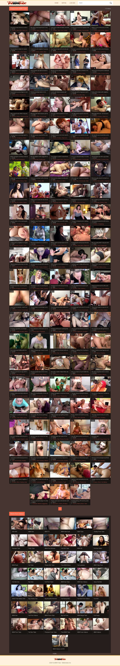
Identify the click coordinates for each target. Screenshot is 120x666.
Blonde (37, 73)
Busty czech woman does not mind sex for (60, 242)
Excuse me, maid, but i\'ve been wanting (101, 393)
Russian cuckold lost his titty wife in (80, 49)
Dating (64, 3)
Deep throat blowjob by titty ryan (100, 285)
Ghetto (99, 73)
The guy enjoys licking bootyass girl (80, 393)
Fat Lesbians (81, 565)
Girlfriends (24, 288)
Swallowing (42, 159)
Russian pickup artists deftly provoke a (60, 307)
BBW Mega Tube (82, 615)
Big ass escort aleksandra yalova (59, 70)
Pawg (101, 439)
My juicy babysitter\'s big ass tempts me (101, 242)
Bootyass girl (95, 436)
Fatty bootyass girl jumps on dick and (19, 264)
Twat (79, 353)
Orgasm (42, 30)
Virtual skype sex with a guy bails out (101, 156)
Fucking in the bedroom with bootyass (60, 199)
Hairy (33, 138)
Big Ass (64, 73)
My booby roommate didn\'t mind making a (40, 457)
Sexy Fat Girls (98, 582)
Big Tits (17, 202)
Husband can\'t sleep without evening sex (80, 264)
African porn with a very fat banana (101, 49)
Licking (107, 73)
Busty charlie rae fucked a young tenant (80, 414)
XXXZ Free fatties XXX (18, 598)
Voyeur (84, 52)
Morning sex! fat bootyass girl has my (40, 113)
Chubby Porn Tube (99, 531)
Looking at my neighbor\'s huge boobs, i (19, 242)
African (77, 482)
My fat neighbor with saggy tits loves (40, 156)
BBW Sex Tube (65, 582)
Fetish (46, 30)
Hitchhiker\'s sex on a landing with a (40, 285)
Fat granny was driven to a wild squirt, (19, 27)
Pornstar (66, 439)
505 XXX (14, 531)
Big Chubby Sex (33, 598)
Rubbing (107, 288)
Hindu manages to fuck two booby (60, 393)
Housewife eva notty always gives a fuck (80, 457)
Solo (39, 138)
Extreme (60, 482)
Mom (33, 52)
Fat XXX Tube (65, 548)
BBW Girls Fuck (65, 531)
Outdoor (18, 181)
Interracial (23, 116)
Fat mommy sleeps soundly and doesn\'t (60, 178)
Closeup (60, 417)
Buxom (23, 224)
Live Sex (72, 3)
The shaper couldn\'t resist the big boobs (60, 156)
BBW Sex (31, 531)
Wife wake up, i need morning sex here (80, 178)
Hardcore (24, 30)
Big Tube (30, 582)
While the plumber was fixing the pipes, (19, 285)
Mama (21, 73)
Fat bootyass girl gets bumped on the (40, 70)
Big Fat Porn (64, 615)
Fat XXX (96, 598)
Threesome (23, 95)
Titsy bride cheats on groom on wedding (101, 307)
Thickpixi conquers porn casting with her (80, 221)
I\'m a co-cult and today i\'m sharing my (80, 156)
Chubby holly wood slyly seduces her (19, 393)
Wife (53, 482)
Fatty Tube (31, 548)
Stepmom (14, 52)
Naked (39, 503)
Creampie (107, 181)
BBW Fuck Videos (82, 632)
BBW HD (79, 548)
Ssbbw (25, 52)
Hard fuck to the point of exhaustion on (101, 70)
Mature (107, 30)
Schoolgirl (96, 95)
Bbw (20, 30)
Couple (25, 267)
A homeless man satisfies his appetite (80, 135)
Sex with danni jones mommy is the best (80, 436)
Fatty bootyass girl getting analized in (60, 414)
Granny (14, 30)
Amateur (54, 30)
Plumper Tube (16, 548)
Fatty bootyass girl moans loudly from (40, 350)
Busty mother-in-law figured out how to (101, 350)
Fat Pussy (97, 615)
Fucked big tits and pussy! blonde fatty (80, 242)
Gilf (65, 224)
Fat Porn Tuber (49, 582)
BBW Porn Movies (50, 548)
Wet (43, 181)
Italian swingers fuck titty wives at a (19, 156)
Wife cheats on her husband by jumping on (60, 264)
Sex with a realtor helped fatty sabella (60, 371)
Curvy (66, 374)
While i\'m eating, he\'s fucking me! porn (80, 350)
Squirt (38, 30)
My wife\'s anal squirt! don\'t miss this (40, 27)
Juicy (104, 267)
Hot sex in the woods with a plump (39, 264)
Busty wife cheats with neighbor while (101, 92)
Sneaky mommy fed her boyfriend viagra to (101, 479)
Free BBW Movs (65, 565)
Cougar (45, 417)
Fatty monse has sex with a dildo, (59, 221)
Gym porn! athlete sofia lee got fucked (19, 436)
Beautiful (101, 95)
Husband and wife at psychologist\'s (60, 285)
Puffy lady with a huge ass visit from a (80, 92)
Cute (105, 95)
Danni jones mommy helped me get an (60, 457)
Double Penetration (20, 159)
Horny (41, 73)
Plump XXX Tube (49, 565)
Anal (61, 30)
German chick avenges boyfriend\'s (101, 457)
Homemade (85, 30)
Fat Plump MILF (65, 598)
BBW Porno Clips (50, 615)
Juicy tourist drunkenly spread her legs (80, 328)
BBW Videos (97, 632)
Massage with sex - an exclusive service (101, 113)
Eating (86, 353)
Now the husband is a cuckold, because (40, 242)
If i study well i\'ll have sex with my (39, 479)
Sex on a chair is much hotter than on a (80, 371)
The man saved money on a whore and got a (101, 414)
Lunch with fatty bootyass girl (58, 92)
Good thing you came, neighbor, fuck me (19, 479)
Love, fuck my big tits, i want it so (18, 307)
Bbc (103, 30)
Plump (61, 439)
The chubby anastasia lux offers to (19, 199)
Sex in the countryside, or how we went (40, 393)
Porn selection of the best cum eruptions (40, 328)
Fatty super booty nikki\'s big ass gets (19, 113)
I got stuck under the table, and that (60, 27)
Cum (53, 374)
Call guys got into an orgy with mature (19, 371)
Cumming (103, 52)
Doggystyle (105, 138)
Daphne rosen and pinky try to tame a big (80, 479)
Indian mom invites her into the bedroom (40, 199)
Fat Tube (31, 565)
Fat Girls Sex (15, 582)
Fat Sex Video (98, 548)
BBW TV (47, 531)
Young (79, 310)
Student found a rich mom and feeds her (60, 135)
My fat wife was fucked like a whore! (101, 135)
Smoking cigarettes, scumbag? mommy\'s (19, 328)
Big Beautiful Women (51, 598)
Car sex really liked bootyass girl (79, 285)
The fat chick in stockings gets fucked (19, 135)
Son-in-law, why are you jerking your (40, 414)
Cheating (26, 73)
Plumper (98, 159)
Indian (13, 73)
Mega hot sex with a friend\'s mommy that (80, 70)
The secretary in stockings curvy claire (40, 307)
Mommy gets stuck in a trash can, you (101, 178)
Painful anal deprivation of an (38, 92)
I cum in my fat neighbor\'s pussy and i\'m (40, 49)
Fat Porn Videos (33, 615)
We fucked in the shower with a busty (60, 350)
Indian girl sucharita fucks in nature (19, 178)
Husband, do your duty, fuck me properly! (60, 479)
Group (102, 73)
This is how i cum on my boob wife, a (101, 264)
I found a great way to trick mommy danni (40, 371)
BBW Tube (80, 531)
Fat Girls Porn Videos (83, 598)
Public (59, 245)
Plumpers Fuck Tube (51, 632)
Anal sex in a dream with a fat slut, (39, 178)
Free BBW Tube (65, 632)
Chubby (65, 30)
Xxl (15, 138)
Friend (105, 439)
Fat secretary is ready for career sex (19, 49)
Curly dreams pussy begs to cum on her (19, 92)
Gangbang (55, 52)
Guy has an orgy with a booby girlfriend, (60, 49)
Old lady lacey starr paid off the (59, 436)
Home (56, 3)
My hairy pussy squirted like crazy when (40, 135)
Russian (61, 310)
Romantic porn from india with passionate (19, 70)
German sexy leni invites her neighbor (40, 436)
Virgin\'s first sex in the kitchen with (60, 500)
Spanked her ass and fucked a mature (80, 199)
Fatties (101, 267)
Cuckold (100, 30)
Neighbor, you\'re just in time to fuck (40, 221)
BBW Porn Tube (16, 632)
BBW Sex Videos (82, 582)
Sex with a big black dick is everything (101, 371)
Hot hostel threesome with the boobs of (101, 221)
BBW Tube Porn (98, 565)
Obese (25, 202)
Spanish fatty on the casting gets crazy (19, 221)
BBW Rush (15, 565)
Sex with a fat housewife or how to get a (60, 113)
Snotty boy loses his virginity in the (80, 27)
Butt (27, 116)
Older (17, 30)
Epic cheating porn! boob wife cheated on (101, 199)
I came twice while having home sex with (19, 457)
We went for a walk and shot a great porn (19, 414)
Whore (95, 73)
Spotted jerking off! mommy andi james (80, 500)
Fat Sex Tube (32, 632)
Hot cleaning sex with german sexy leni (101, 328)
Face (103, 288)
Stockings (100, 331)
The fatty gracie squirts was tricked (80, 113)
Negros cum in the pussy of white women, (101, 27)
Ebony (22, 181)
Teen (59, 30)
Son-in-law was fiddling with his (18, 350)
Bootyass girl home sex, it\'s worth (80, 307)
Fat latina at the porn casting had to (60, 328)
